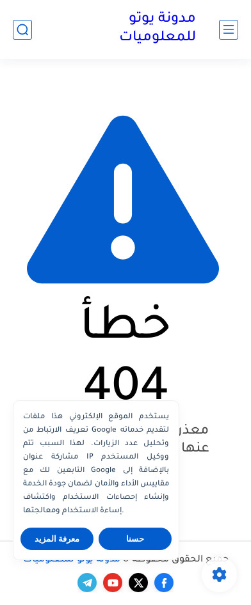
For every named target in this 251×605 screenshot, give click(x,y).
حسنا (135, 539)
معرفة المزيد (57, 539)
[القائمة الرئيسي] (228, 30)
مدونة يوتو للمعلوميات (157, 29)
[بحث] (22, 30)
